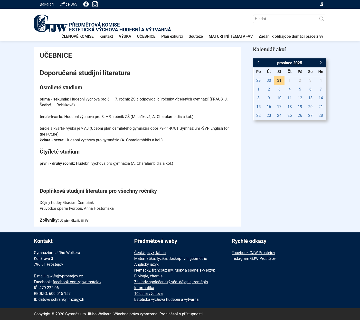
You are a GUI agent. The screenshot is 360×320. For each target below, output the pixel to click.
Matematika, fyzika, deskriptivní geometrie (170, 258)
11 (289, 98)
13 (310, 98)
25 (289, 115)
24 (279, 115)
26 (300, 115)
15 (258, 106)
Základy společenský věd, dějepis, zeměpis (171, 282)
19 (300, 106)
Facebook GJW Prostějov (253, 252)
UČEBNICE (146, 36)
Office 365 (68, 4)
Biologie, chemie (148, 276)
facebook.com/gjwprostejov (77, 282)
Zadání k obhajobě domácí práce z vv (291, 36)
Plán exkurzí (172, 36)
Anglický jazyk (146, 264)
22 (258, 115)
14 (321, 98)
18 (289, 106)
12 (300, 98)
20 (310, 106)
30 (269, 80)
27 (310, 115)
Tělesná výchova (148, 293)
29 (258, 80)
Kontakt (106, 36)
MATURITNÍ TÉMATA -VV (231, 36)
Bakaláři (47, 4)
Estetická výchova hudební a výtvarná (166, 299)
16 (269, 106)
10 (279, 98)
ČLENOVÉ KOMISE (77, 36)
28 (321, 115)
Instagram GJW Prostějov (254, 258)
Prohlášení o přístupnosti (181, 314)
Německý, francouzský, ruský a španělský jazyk (174, 270)
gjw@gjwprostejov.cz (65, 276)
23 (269, 115)
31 (279, 80)
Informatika (144, 287)
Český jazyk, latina (150, 252)
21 (321, 106)
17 (279, 106)
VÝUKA (125, 36)
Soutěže (196, 36)
